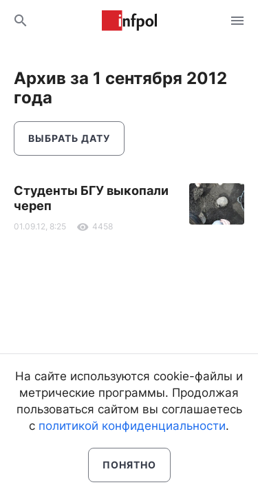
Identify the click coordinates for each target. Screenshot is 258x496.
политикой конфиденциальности (132, 426)
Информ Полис (129, 20)
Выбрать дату (69, 138)
